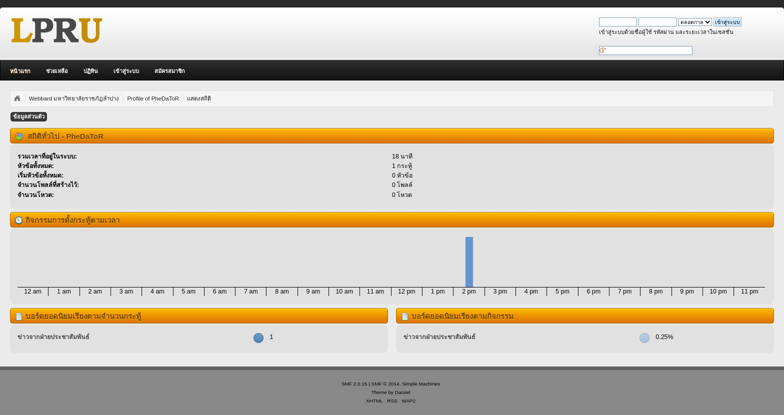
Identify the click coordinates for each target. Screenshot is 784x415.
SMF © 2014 (386, 383)
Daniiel (402, 392)
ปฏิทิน (91, 71)
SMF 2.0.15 (355, 383)
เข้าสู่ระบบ (126, 71)
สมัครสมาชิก (169, 71)
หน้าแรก (20, 71)
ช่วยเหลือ (57, 71)
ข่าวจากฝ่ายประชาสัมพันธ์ (54, 337)
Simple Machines (421, 383)
